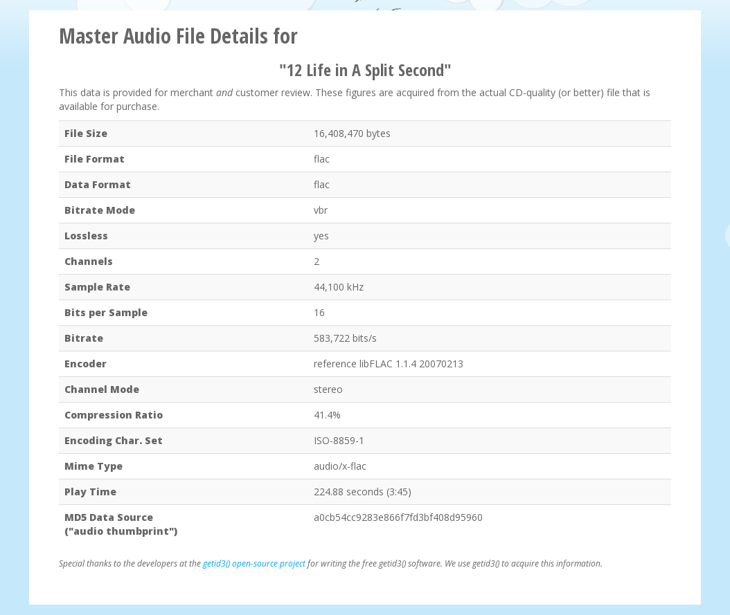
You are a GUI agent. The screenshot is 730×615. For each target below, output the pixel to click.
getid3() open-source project (254, 563)
